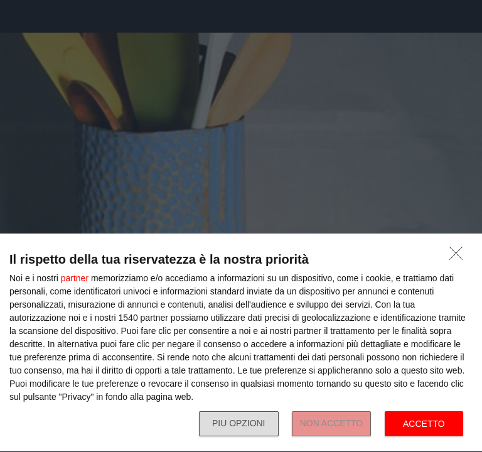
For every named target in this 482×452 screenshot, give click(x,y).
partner (74, 278)
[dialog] (241, 343)
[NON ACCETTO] (459, 257)
